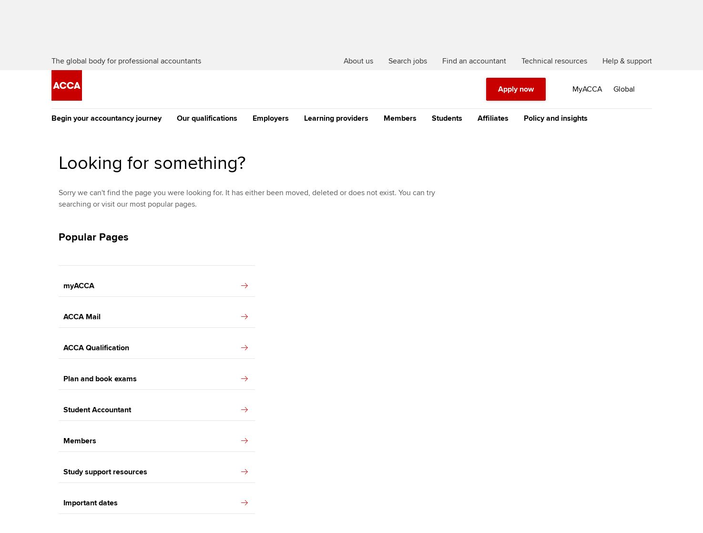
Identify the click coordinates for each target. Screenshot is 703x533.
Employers (271, 118)
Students (447, 118)
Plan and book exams (155, 379)
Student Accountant (155, 410)
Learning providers (336, 118)
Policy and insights (556, 118)
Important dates (155, 503)
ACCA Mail (155, 317)
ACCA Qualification (155, 348)
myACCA (155, 286)
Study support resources (155, 472)
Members (400, 118)
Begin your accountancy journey (106, 118)
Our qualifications (207, 118)
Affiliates (493, 118)
